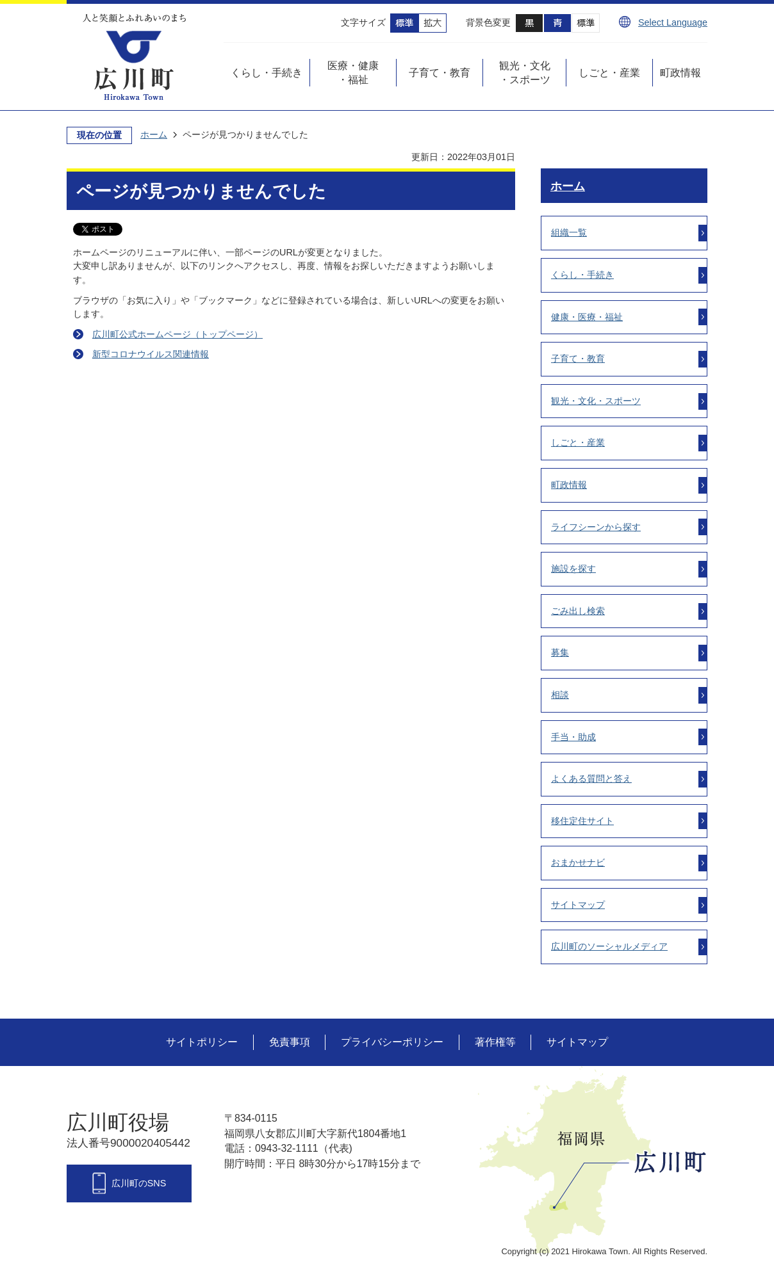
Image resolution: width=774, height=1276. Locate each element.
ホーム (153, 134)
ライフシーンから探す (596, 527)
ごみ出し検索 (578, 611)
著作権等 (495, 1042)
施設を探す (573, 568)
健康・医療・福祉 (587, 317)
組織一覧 (569, 232)
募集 (560, 652)
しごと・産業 (578, 442)
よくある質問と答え (591, 778)
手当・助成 (573, 737)
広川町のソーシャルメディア (609, 946)
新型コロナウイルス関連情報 (150, 354)
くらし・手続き (582, 275)
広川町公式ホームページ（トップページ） (177, 334)
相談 (560, 695)
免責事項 (289, 1042)
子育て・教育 (578, 358)
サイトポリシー (202, 1042)
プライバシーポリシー (392, 1042)
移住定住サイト (582, 821)
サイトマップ (578, 905)
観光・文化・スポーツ (596, 401)
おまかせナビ (578, 862)
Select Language (672, 22)
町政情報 (569, 485)
